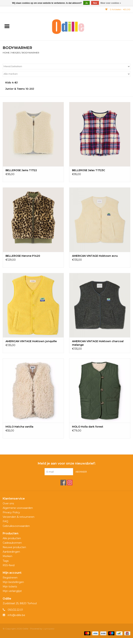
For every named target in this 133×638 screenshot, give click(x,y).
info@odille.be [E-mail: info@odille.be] (16, 615)
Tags (6, 560)
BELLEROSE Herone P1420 (23, 255)
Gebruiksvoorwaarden (16, 526)
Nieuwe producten (14, 547)
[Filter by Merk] (66, 74)
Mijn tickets (10, 586)
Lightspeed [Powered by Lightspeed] (48, 628)
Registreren (10, 577)
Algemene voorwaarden (18, 508)
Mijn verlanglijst (12, 591)
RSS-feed (8, 565)
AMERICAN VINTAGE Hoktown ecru (95, 255)
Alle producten (12, 538)
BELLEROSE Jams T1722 (21, 170)
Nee (95, 3)
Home (6, 52)
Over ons (8, 503)
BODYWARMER (30, 52)
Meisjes (15, 52)
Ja (86, 3)
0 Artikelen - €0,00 (117, 9)
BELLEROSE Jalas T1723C (88, 170)
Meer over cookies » (111, 3)
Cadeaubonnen (12, 542)
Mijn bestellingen (13, 582)
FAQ (5, 521)
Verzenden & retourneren (18, 516)
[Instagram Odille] (70, 482)
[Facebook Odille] (63, 482)
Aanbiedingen (11, 551)
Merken (7, 556)
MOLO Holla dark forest (87, 426)
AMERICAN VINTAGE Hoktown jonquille (31, 341)
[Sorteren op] (66, 66)
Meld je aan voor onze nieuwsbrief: (67, 463)
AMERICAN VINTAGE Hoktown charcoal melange (98, 343)
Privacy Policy (11, 512)
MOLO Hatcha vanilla (19, 426)
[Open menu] (7, 26)
